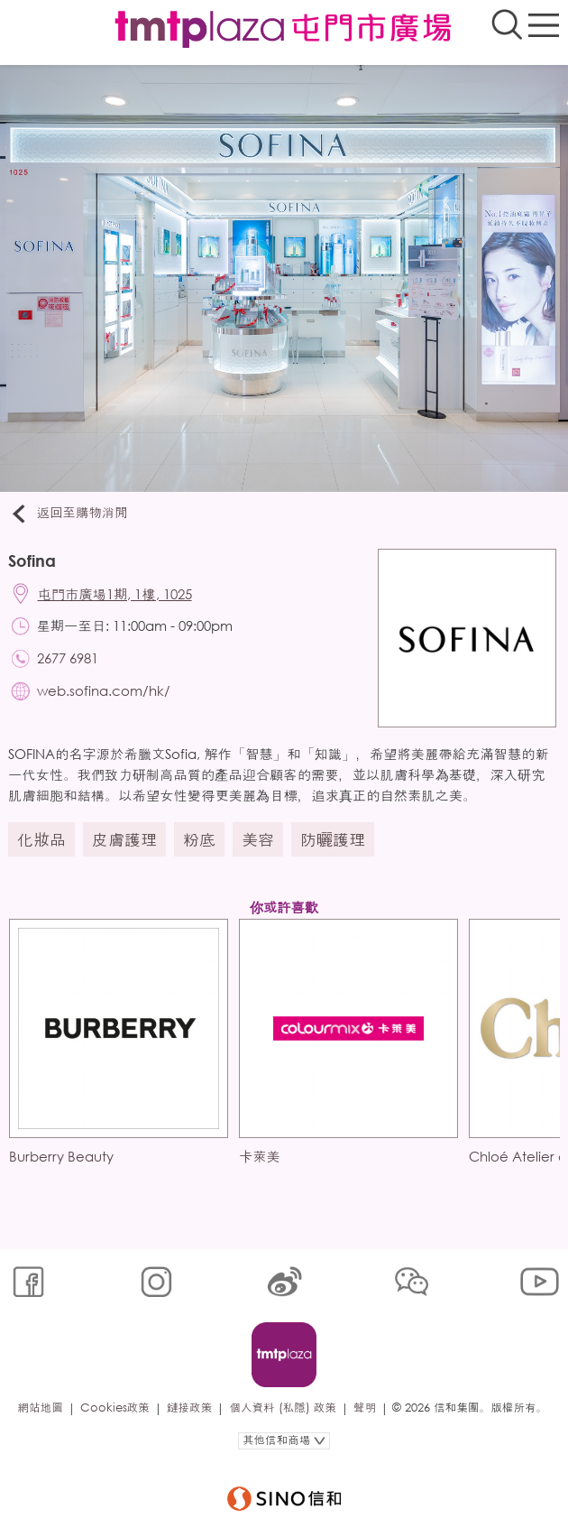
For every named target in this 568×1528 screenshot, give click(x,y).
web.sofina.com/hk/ (103, 690)
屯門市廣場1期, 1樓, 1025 (115, 594)
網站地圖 (39, 1407)
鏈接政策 (189, 1407)
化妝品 (41, 839)
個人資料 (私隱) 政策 (282, 1407)
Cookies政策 (115, 1407)
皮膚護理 (124, 839)
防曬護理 (332, 839)
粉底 (199, 839)
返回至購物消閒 (68, 513)
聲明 (364, 1407)
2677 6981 (67, 658)
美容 (258, 839)
